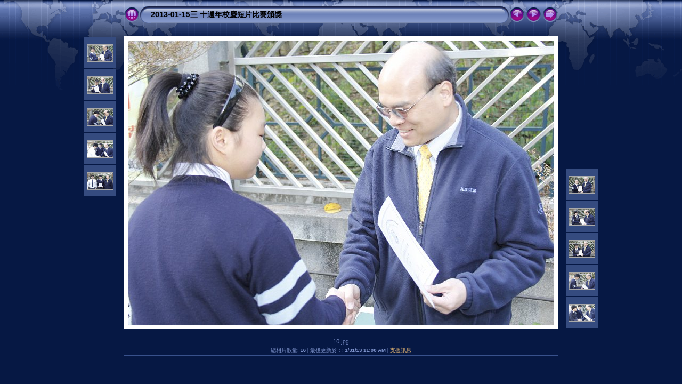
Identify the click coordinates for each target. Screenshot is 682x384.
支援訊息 (400, 350)
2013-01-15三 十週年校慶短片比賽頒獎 (216, 14)
